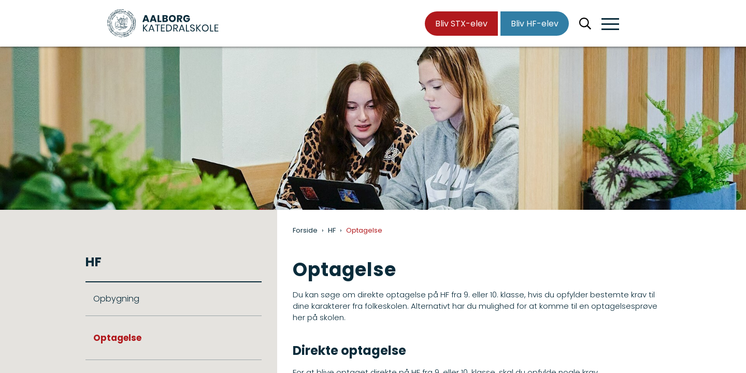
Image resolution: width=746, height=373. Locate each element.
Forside (305, 230)
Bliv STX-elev (461, 24)
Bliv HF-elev (534, 24)
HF (332, 230)
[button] (610, 24)
